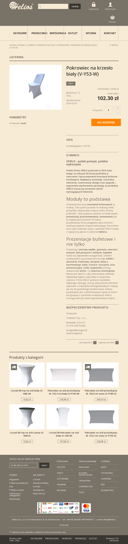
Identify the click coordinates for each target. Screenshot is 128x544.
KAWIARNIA (106, 478)
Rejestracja (110, 6)
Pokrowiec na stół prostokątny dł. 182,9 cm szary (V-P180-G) (101, 392)
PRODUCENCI (39, 33)
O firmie (36, 479)
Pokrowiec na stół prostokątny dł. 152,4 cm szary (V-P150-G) (101, 434)
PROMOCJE (80, 538)
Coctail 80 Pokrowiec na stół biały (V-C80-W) (64, 434)
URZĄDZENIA (85, 480)
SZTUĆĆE (61, 467)
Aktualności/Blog (40, 483)
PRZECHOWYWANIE (87, 461)
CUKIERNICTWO (86, 486)
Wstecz (114, 45)
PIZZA (81, 492)
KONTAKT (110, 33)
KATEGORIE (36, 538)
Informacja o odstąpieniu (15, 494)
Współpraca (38, 490)
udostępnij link (87, 342)
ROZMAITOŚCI (107, 490)
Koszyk (112, 19)
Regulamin (14, 479)
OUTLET (73, 33)
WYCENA (91, 33)
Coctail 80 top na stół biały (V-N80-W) (27, 392)
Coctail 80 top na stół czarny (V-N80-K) (27, 434)
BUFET (104, 467)
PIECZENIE (61, 490)
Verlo (71, 83)
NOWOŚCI (67, 538)
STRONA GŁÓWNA (17, 45)
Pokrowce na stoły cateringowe (53, 45)
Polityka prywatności (18, 483)
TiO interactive (114, 539)
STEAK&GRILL (107, 473)
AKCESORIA (84, 467)
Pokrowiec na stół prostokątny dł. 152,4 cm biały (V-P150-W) (64, 392)
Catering (31, 45)
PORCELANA (62, 461)
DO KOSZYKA (106, 122)
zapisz (44, 465)
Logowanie (94, 6)
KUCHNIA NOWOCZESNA (85, 474)
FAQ (11, 486)
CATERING (105, 461)
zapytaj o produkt (108, 342)
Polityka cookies (16, 490)
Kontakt (36, 486)
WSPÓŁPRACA (57, 33)
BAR (103, 484)
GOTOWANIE (62, 478)
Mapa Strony (39, 493)
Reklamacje (14, 499)
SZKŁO (60, 473)
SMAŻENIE (61, 484)
